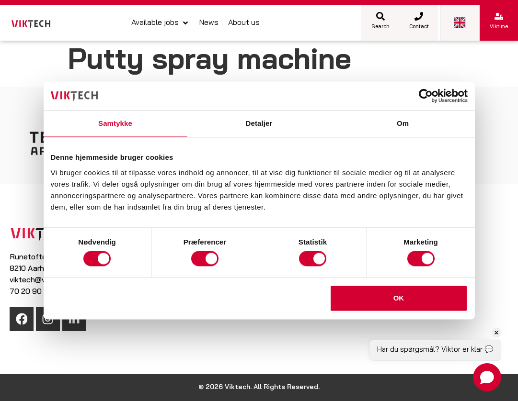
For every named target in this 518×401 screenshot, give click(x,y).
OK (398, 298)
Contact (419, 27)
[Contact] (418, 16)
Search (380, 27)
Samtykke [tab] (115, 123)
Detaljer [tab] (259, 123)
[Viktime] (499, 16)
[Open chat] (487, 377)
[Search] (380, 16)
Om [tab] (403, 123)
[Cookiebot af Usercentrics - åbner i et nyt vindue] (426, 96)
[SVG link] (31, 24)
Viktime (499, 27)
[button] (161, 23)
